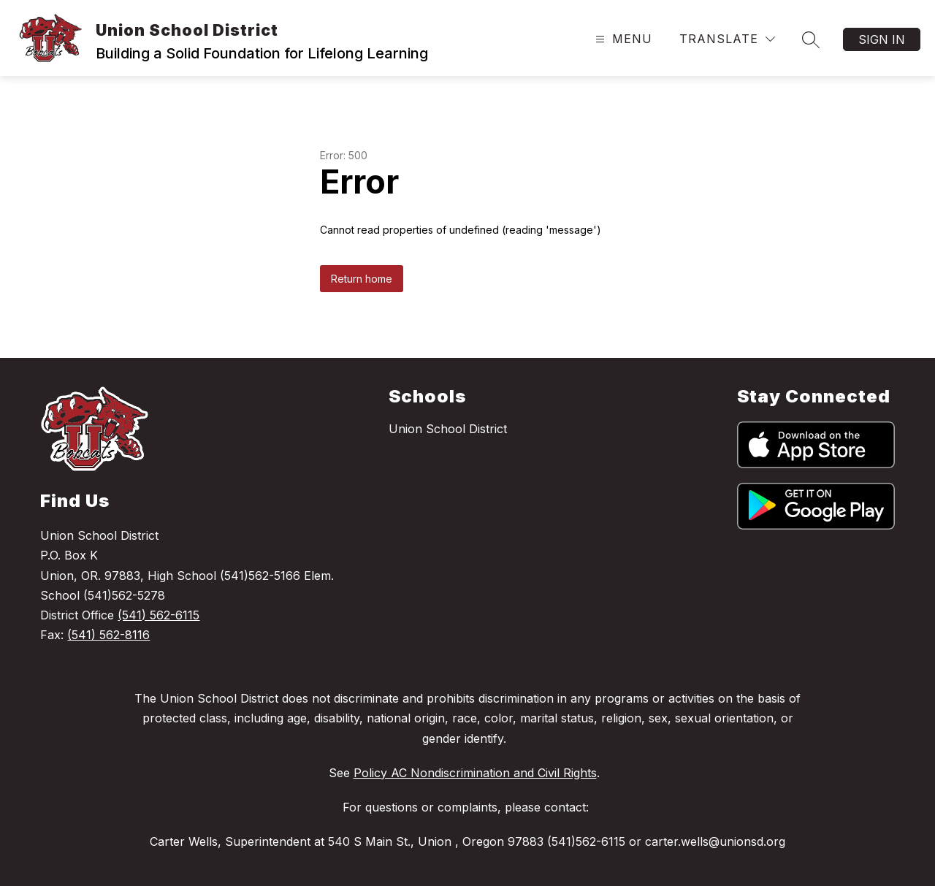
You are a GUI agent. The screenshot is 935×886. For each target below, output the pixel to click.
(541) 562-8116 (108, 634)
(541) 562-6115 (158, 615)
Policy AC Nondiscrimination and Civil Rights (475, 772)
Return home (361, 278)
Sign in (881, 39)
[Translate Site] (727, 39)
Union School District (448, 428)
